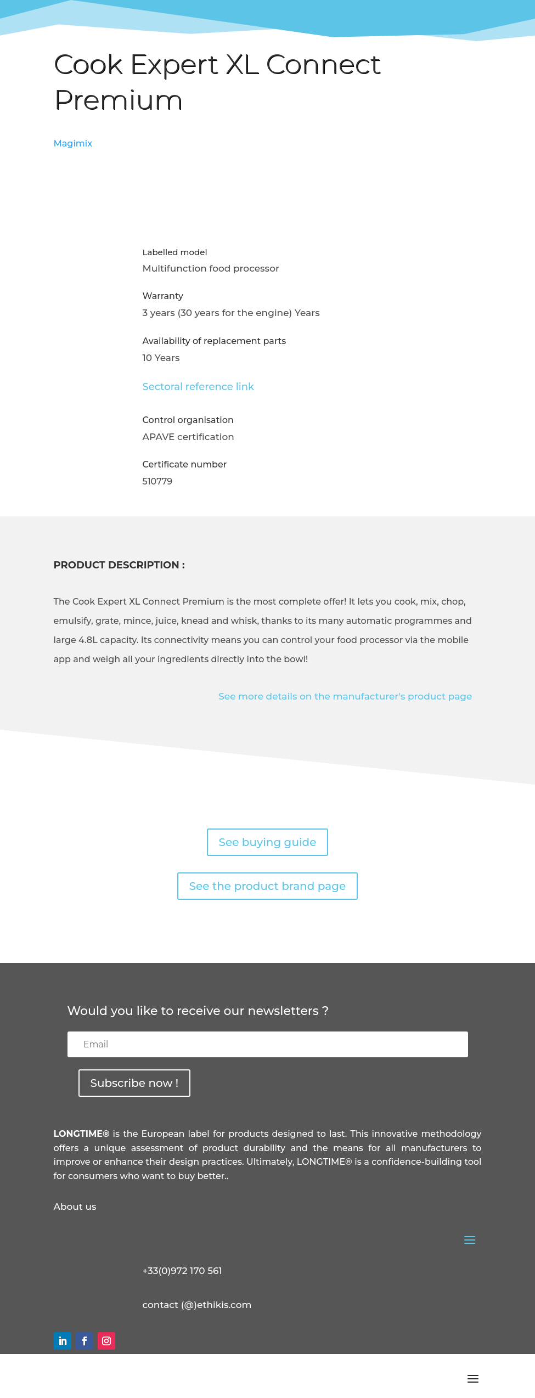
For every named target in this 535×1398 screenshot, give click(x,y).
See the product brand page (267, 886)
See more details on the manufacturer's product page (345, 696)
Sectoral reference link (199, 387)
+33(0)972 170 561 (182, 1270)
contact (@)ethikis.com (197, 1304)
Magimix (73, 143)
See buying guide (268, 842)
